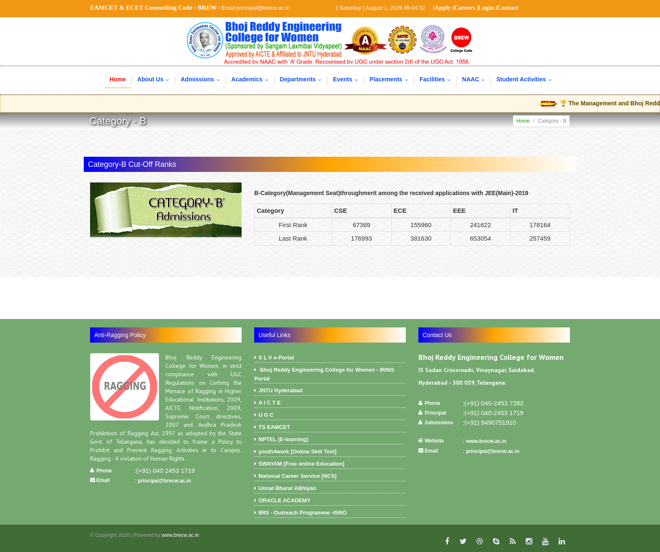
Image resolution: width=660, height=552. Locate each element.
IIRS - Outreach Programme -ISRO (330, 513)
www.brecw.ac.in (486, 441)
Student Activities (526, 79)
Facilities (437, 79)
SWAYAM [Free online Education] (330, 465)
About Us (155, 79)
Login (486, 7)
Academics (252, 79)
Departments (303, 79)
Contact (508, 7)
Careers (464, 7)
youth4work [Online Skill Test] (330, 452)
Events (347, 79)
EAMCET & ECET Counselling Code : (153, 7)
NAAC (475, 79)
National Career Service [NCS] (330, 477)
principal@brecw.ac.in (164, 481)
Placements (391, 79)
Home (117, 79)
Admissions (202, 79)
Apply (442, 7)
